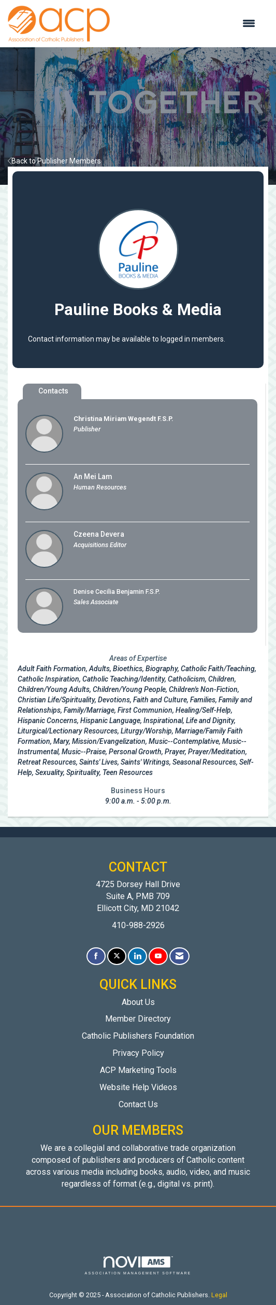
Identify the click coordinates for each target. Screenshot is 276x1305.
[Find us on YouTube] (158, 956)
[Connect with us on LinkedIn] (137, 956)
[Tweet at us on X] (116, 956)
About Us (138, 1002)
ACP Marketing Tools (138, 1070)
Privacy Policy (138, 1053)
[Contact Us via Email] (179, 956)
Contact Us (138, 1104)
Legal (219, 1295)
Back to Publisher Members (54, 161)
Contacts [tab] (53, 391)
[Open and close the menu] (187, 23)
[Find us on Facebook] (96, 956)
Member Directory (138, 1019)
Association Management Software (138, 1265)
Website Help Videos (138, 1087)
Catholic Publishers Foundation (138, 1036)
